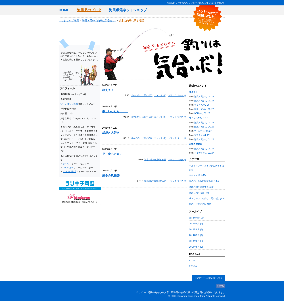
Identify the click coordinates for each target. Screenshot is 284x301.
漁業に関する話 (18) (199, 192)
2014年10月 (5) (196, 218)
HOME (64, 10)
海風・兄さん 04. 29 (204, 122)
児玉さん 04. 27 (202, 135)
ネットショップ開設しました (207, 18)
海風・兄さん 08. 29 (204, 148)
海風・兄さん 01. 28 (204, 96)
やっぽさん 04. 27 (203, 131)
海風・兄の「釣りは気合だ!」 (99, 20)
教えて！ (108, 89)
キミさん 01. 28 (202, 105)
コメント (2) (160, 138)
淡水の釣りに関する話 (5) (201, 187)
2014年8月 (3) (196, 229)
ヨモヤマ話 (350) (197, 175)
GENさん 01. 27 (202, 113)
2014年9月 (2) (196, 223)
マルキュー (68, 167)
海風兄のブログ (89, 10)
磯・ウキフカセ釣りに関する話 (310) (207, 198)
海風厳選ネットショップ (128, 10)
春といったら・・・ (115, 111)
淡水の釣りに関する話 (142, 95)
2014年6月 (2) (196, 241)
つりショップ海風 (69, 20)
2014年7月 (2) (196, 235)
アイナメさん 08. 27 (204, 153)
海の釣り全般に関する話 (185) (204, 181)
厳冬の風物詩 (111, 175)
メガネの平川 (69, 171)
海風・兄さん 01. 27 (204, 109)
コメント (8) (160, 117)
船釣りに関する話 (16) (200, 204)
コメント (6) (160, 95)
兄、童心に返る (112, 154)
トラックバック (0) (177, 95)
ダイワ (66, 163)
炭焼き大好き (111, 132)
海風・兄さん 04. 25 (204, 139)
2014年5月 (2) (196, 247)
